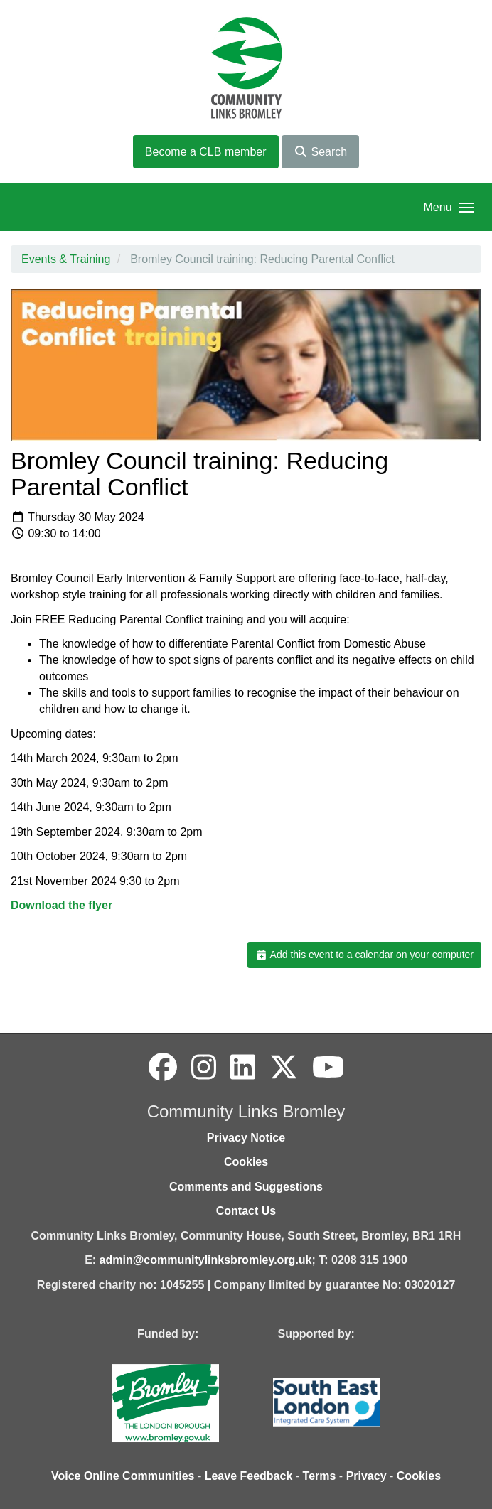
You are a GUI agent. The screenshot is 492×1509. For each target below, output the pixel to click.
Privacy (366, 1476)
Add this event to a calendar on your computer (364, 954)
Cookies (246, 1162)
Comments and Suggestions (246, 1187)
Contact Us (246, 1211)
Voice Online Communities (123, 1476)
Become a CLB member (206, 152)
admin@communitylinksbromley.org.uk (206, 1260)
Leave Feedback (249, 1476)
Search (320, 152)
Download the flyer (61, 905)
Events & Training (65, 259)
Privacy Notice (246, 1138)
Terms (319, 1476)
